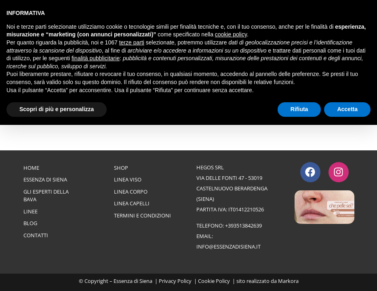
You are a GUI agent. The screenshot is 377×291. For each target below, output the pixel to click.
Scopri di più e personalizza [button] (56, 109)
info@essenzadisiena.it (228, 246)
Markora (288, 281)
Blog (30, 223)
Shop (121, 167)
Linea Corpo (130, 191)
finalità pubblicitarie (96, 58)
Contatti (35, 235)
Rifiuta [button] (299, 109)
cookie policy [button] (231, 34)
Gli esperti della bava (46, 195)
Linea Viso (127, 179)
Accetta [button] (347, 109)
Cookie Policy (214, 281)
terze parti (131, 42)
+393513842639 (243, 225)
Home (31, 167)
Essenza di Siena (45, 179)
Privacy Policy (175, 281)
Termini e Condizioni (142, 215)
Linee (30, 211)
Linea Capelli (132, 203)
